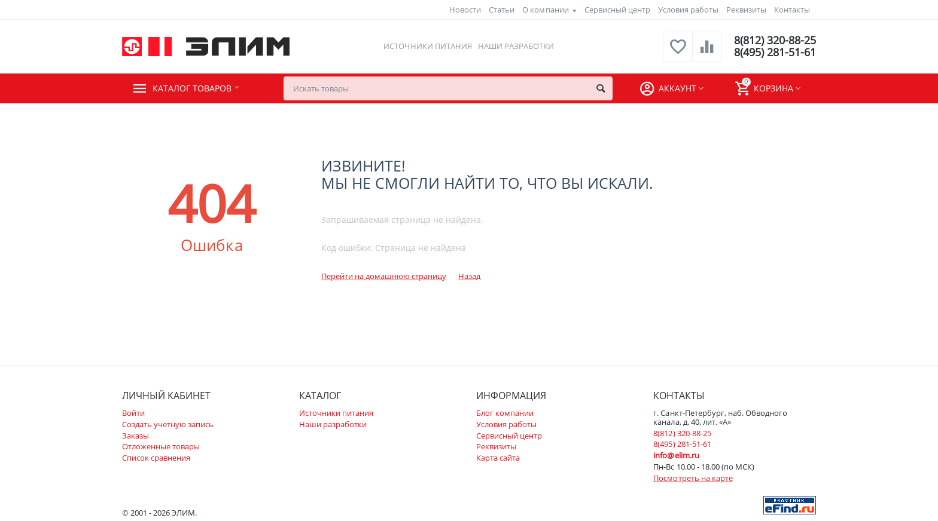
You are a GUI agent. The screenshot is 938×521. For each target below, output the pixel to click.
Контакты (792, 9)
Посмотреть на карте (692, 478)
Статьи (501, 9)
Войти (133, 412)
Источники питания (427, 46)
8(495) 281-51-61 (775, 53)
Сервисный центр (617, 9)
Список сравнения (156, 457)
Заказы (135, 435)
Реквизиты (746, 9)
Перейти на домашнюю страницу (383, 276)
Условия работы (688, 9)
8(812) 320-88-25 (775, 41)
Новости (465, 9)
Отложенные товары (161, 446)
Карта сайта (498, 457)
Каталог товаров (194, 88)
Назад (469, 276)
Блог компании (505, 412)
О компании (545, 9)
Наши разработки (516, 46)
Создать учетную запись (168, 424)
